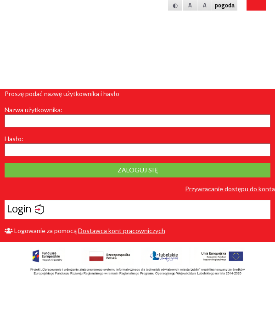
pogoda (225, 5)
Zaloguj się (138, 170)
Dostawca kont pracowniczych (121, 230)
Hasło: (14, 139)
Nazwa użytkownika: (33, 110)
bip (256, 5)
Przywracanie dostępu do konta (230, 189)
